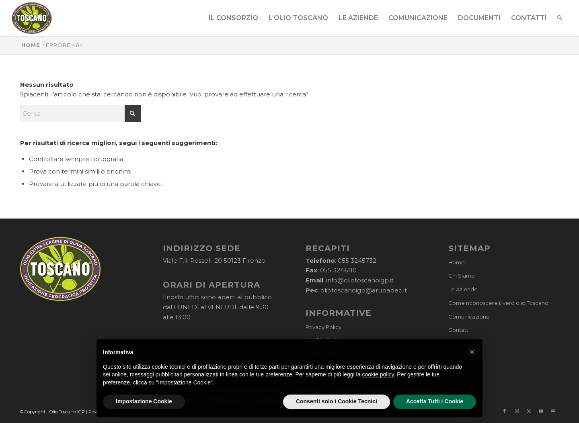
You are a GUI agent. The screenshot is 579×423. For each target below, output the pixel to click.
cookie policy (378, 392)
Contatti (459, 330)
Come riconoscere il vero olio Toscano (498, 303)
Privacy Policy (323, 327)
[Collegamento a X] (529, 411)
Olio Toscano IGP (67, 412)
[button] (472, 369)
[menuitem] (233, 18)
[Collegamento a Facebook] (505, 411)
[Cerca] (560, 18)
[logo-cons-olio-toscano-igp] (32, 18)
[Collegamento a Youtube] (541, 411)
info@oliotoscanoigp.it (360, 280)
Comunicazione (469, 316)
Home (456, 262)
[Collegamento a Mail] (553, 411)
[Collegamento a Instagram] (517, 411)
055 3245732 (357, 260)
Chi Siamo (461, 275)
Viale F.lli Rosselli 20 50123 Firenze (214, 260)
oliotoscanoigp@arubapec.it (363, 290)
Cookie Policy (324, 340)
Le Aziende (463, 289)
